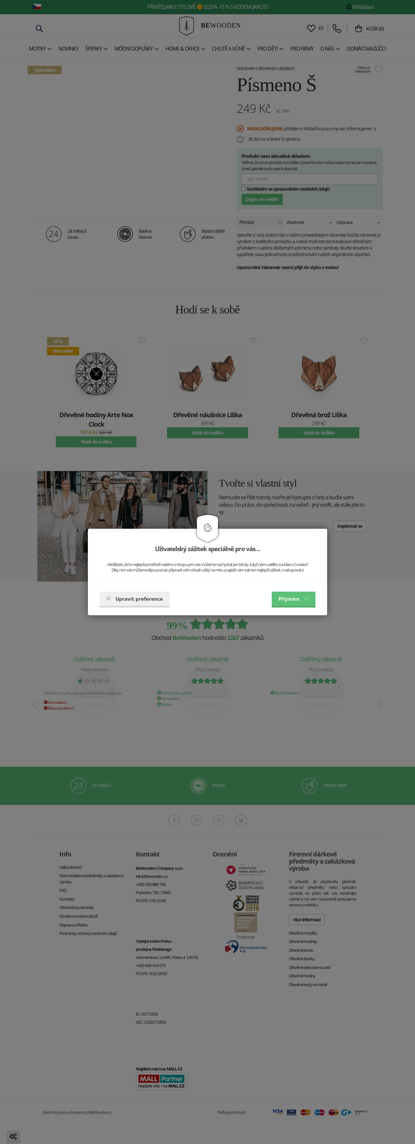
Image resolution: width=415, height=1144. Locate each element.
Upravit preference (134, 599)
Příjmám (294, 599)
